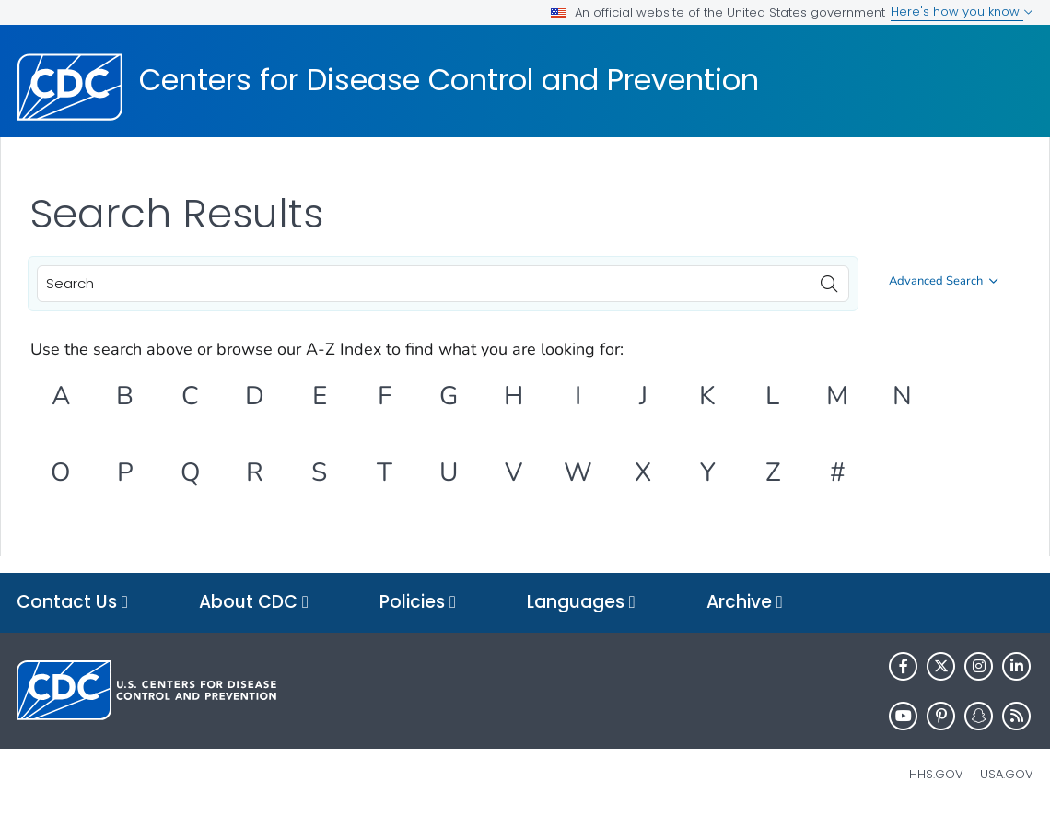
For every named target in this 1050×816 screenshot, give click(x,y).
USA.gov (1006, 774)
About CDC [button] (254, 602)
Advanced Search (943, 281)
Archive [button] (744, 602)
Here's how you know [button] (962, 11)
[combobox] (443, 283)
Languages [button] (581, 602)
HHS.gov (936, 774)
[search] (829, 279)
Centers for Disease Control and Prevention (449, 80)
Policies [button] (417, 602)
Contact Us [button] (72, 602)
